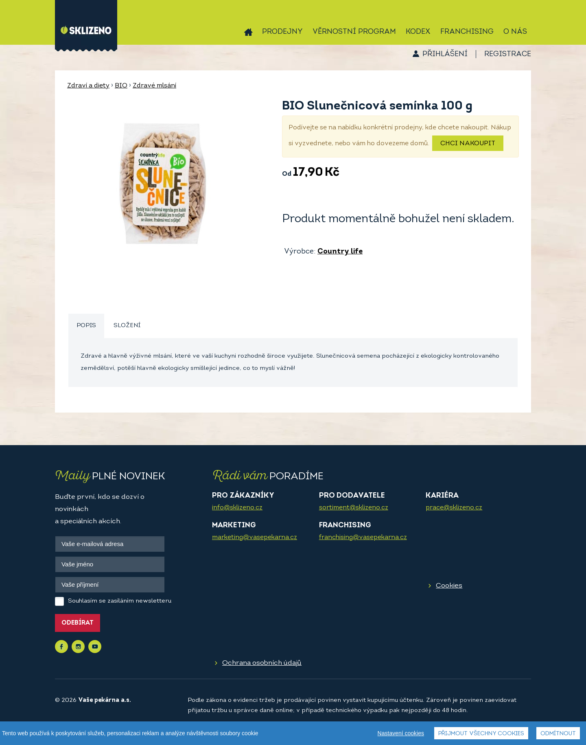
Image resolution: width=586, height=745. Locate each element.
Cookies (449, 585)
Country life (340, 252)
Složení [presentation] (127, 326)
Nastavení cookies (401, 733)
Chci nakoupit (467, 143)
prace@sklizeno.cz (454, 508)
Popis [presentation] (86, 326)
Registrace (507, 54)
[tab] (86, 326)
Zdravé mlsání (154, 86)
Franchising (467, 32)
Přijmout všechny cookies (481, 734)
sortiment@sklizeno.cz (353, 508)
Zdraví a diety (88, 86)
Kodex (418, 32)
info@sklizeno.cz (237, 508)
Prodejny (282, 32)
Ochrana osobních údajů (262, 663)
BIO (121, 86)
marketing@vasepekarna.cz (254, 537)
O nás (515, 32)
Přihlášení (445, 54)
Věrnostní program (354, 32)
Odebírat (77, 623)
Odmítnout (558, 734)
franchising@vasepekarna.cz (363, 537)
